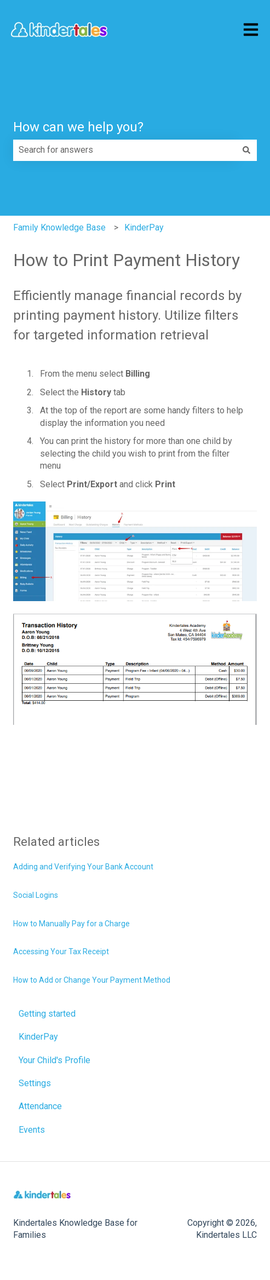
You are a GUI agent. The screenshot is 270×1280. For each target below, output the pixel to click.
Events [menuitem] (32, 1130)
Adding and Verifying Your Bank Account (83, 866)
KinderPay (144, 227)
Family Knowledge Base (59, 227)
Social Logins (35, 895)
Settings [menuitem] (35, 1083)
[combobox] (124, 150)
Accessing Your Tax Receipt (61, 951)
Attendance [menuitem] (40, 1106)
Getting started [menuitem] (47, 1013)
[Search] (246, 150)
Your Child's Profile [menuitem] (54, 1060)
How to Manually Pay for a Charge (71, 923)
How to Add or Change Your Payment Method (91, 980)
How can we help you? (78, 127)
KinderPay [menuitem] (38, 1036)
